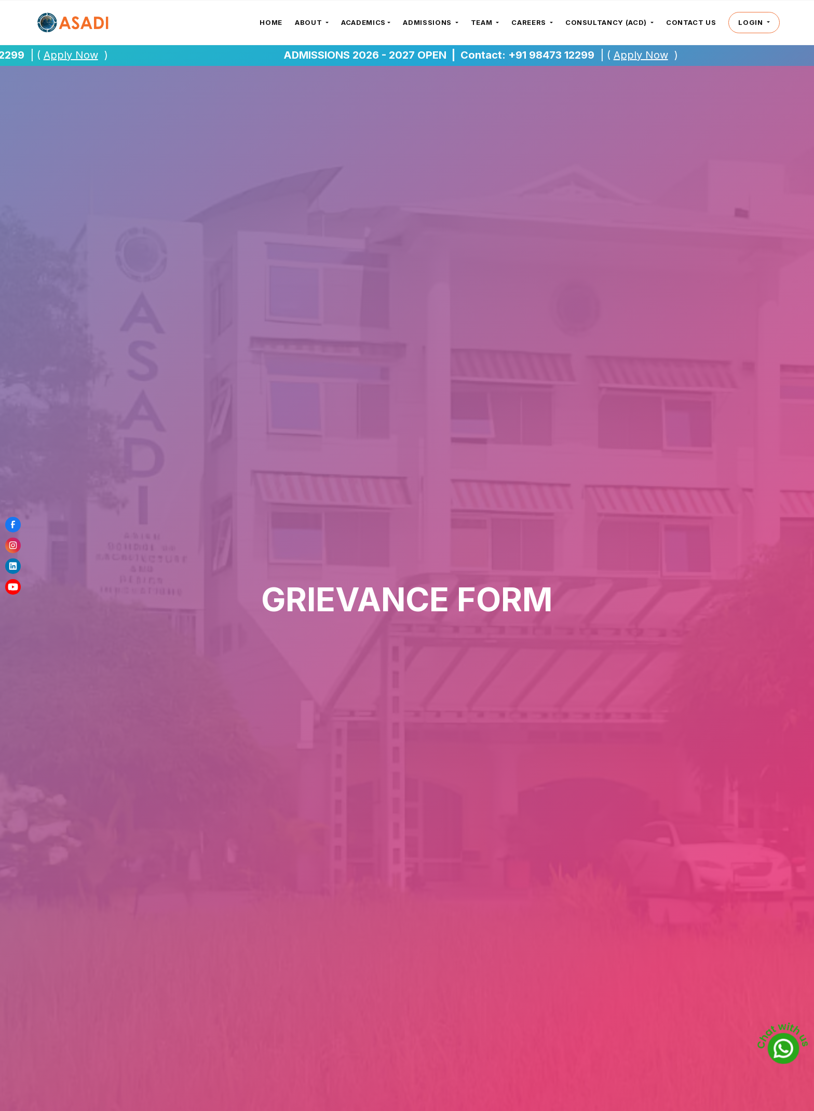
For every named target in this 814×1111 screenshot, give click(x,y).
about (309, 22)
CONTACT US (691, 22)
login (751, 22)
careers (529, 22)
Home (271, 22)
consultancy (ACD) (607, 22)
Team (482, 22)
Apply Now (76, 55)
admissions (428, 22)
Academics (363, 22)
